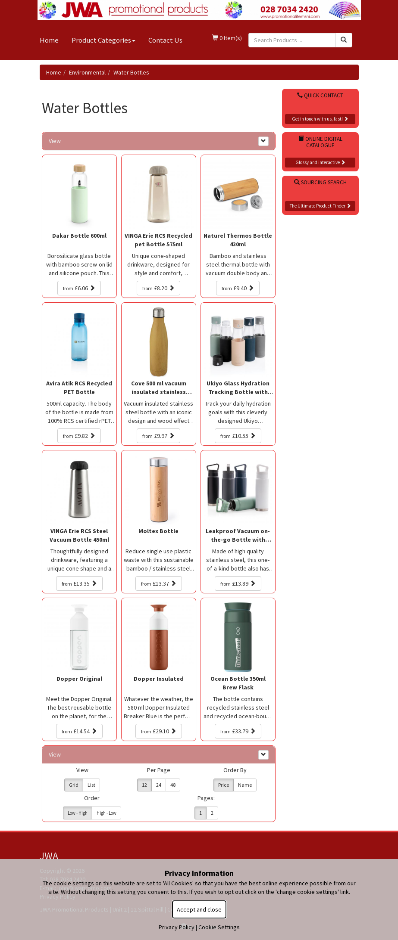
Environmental (87, 72)
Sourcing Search (320, 182)
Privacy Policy (176, 927)
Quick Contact (320, 95)
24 (158, 785)
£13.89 (238, 583)
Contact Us (165, 40)
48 (172, 785)
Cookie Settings (219, 927)
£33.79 (238, 731)
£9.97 (158, 436)
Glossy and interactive (320, 162)
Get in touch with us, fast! (320, 119)
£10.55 (238, 436)
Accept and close (199, 909)
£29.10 (158, 731)
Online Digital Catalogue (320, 142)
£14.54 (79, 731)
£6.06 (79, 288)
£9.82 (79, 436)
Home (49, 40)
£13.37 (158, 583)
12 (144, 785)
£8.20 (158, 288)
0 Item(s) (227, 38)
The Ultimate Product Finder (320, 206)
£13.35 (79, 583)
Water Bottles (131, 72)
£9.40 (238, 288)
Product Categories (103, 40)
